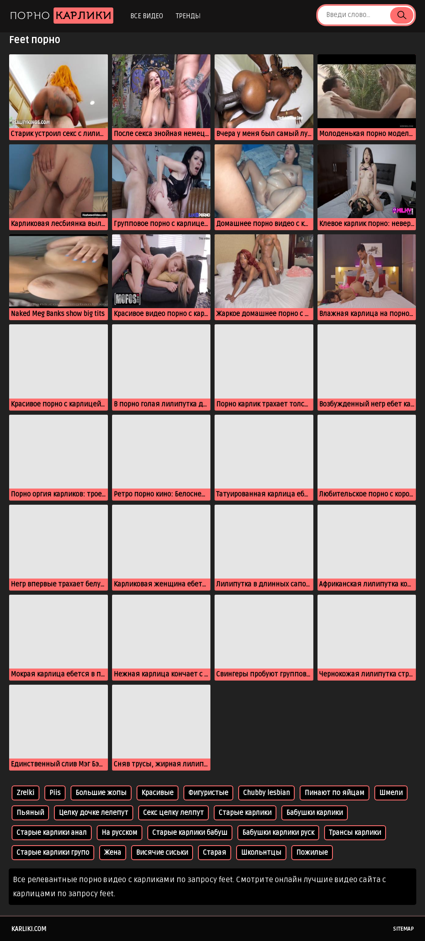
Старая (214, 853)
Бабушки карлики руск (278, 833)
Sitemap (403, 929)
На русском (119, 833)
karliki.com (28, 929)
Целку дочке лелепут (93, 813)
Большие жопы (101, 793)
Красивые (157, 793)
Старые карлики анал (52, 833)
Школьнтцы (261, 853)
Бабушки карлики (314, 813)
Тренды (188, 16)
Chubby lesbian (266, 793)
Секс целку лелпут (173, 813)
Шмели (391, 793)
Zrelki (25, 793)
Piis (55, 793)
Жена (112, 853)
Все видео (146, 16)
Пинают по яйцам (334, 793)
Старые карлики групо (53, 853)
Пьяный (30, 813)
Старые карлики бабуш (189, 833)
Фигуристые (208, 793)
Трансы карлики (355, 833)
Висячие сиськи (162, 853)
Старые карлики (245, 813)
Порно (61, 15)
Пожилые (312, 853)
